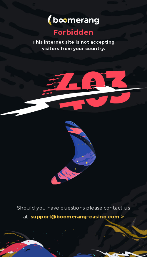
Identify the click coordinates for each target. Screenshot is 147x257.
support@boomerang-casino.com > (77, 217)
